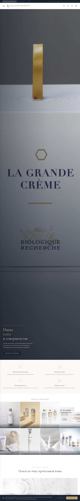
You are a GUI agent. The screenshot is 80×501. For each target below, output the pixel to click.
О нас (28, 353)
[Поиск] (62, 5)
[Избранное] (71, 5)
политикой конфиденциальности (28, 498)
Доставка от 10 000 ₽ (72, 1)
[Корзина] (76, 5)
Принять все (72, 498)
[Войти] (67, 5)
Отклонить (60, 498)
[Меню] (3, 6)
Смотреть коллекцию (13, 353)
